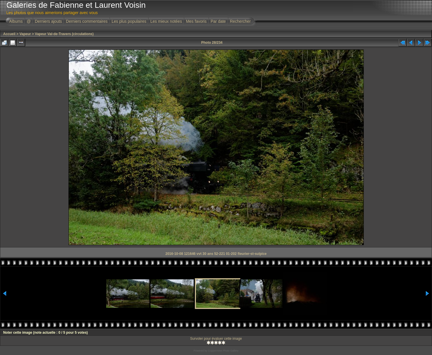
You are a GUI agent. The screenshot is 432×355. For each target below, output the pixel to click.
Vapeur (25, 34)
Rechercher (240, 21)
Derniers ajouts (48, 21)
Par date (218, 21)
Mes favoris (196, 21)
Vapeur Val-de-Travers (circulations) (64, 34)
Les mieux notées (166, 21)
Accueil (9, 34)
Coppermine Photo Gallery (223, 350)
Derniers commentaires (87, 21)
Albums (16, 21)
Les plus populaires (129, 21)
